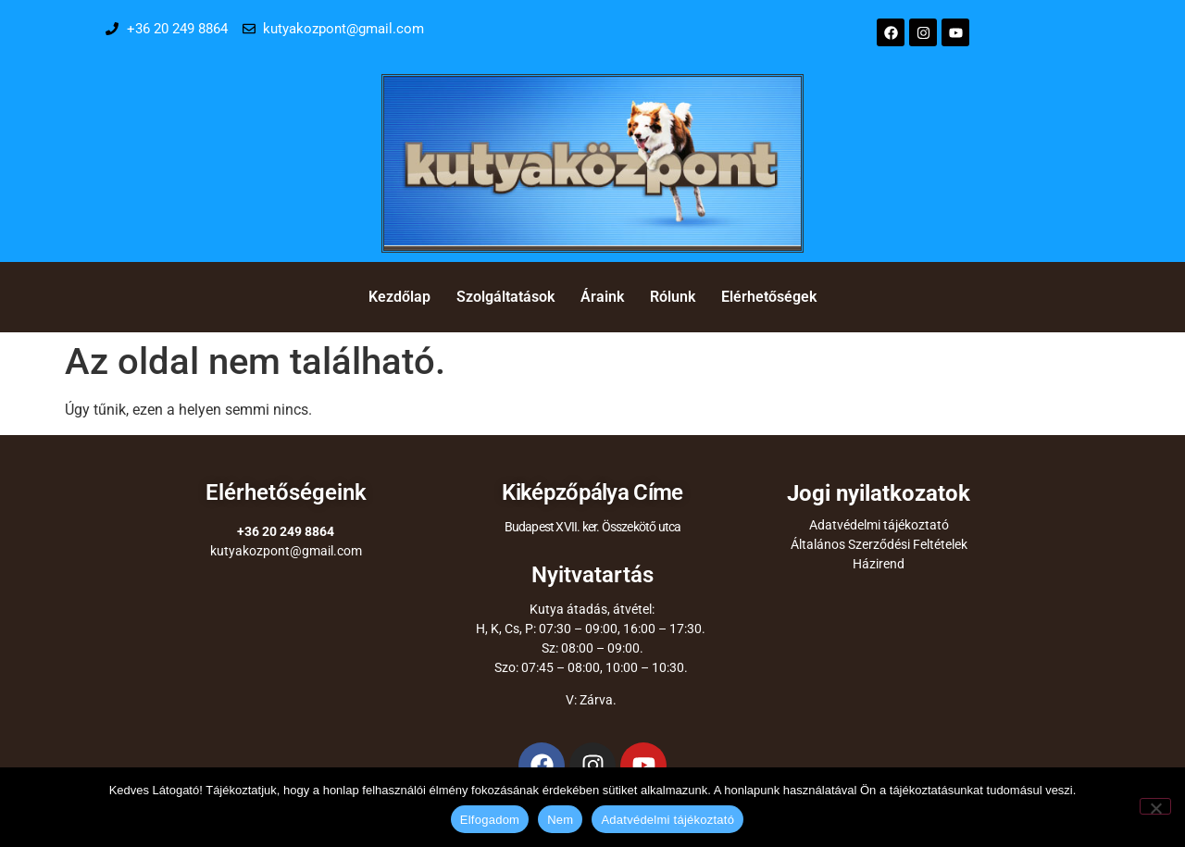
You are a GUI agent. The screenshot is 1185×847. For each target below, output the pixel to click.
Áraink (602, 296)
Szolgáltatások (505, 296)
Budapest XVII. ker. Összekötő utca (593, 526)
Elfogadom (489, 820)
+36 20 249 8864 (285, 531)
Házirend (878, 563)
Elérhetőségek (769, 296)
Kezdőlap (399, 296)
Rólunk (672, 296)
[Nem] (1155, 806)
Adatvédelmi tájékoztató (879, 524)
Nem (560, 820)
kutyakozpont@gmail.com (286, 550)
